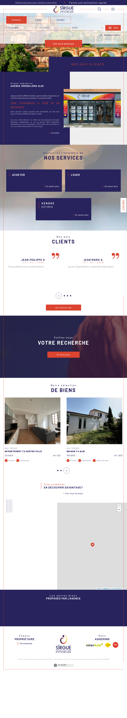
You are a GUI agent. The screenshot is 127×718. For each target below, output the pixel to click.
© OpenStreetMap (116, 610)
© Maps (106, 610)
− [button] (119, 531)
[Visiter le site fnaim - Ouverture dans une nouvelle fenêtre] (108, 687)
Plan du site (67, 702)
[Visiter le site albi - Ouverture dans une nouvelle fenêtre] (115, 687)
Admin (85, 702)
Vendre (61, 19)
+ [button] (119, 527)
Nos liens (90, 702)
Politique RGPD (99, 702)
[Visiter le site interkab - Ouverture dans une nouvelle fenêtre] (94, 687)
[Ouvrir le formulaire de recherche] (113, 28)
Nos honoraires (58, 702)
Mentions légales (77, 702)
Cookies (106, 702)
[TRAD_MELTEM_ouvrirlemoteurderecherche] (99, 9)
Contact (123, 205)
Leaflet (98, 610)
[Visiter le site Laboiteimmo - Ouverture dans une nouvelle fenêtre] (63, 711)
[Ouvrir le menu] (113, 9)
